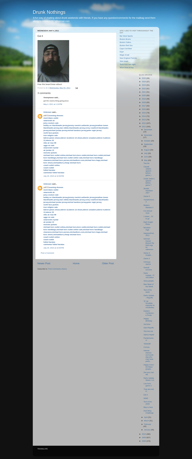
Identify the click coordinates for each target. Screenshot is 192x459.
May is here (148, 407)
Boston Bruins (125, 39)
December (148, 130)
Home (76, 263)
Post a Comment (47, 253)
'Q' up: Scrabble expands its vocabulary (149, 304)
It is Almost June (148, 212)
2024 (144, 82)
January (147, 430)
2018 (144, 102)
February (147, 424)
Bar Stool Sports (126, 36)
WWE (146, 398)
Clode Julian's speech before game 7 (149, 182)
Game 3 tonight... (148, 254)
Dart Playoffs (149, 328)
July (146, 153)
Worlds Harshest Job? (148, 191)
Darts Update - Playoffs (149, 296)
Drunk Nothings (49, 12)
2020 (144, 95)
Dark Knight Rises (148, 223)
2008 (144, 441)
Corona (146, 347)
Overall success (148, 269)
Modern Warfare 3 (148, 206)
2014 (144, 116)
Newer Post (43, 263)
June (146, 157)
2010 (144, 434)
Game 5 (147, 196)
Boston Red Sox (126, 45)
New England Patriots (128, 58)
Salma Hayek (149, 335)
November (148, 135)
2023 (144, 85)
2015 (144, 113)
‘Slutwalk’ (147, 344)
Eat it (146, 395)
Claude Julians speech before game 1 (147, 171)
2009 (144, 437)
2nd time (147, 324)
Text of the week (148, 291)
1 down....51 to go (148, 217)
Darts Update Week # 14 (149, 379)
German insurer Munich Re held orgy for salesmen (149, 244)
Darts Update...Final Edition (149, 275)
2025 (144, 78)
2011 (144, 127)
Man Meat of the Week (148, 285)
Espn (122, 52)
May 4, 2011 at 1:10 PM (52, 104)
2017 (144, 106)
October (147, 141)
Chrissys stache (147, 263)
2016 (144, 109)
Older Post (108, 263)
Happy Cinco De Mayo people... (149, 367)
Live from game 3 (147, 385)
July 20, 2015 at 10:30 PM (53, 176)
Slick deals (124, 61)
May (146, 160)
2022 (144, 89)
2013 (144, 120)
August (147, 150)
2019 (144, 99)
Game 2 (147, 258)
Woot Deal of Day (127, 68)
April (146, 417)
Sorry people (149, 281)
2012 (144, 123)
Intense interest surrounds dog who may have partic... (148, 356)
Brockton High (147, 229)
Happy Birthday (148, 320)
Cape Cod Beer (126, 49)
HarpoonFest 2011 (149, 234)
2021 (144, 92)
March (146, 421)
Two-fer (146, 163)
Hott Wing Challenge (149, 412)
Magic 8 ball (124, 55)
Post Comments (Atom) (57, 269)
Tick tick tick (148, 331)
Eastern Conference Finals (149, 313)
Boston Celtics (125, 42)
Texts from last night (128, 64)
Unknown (47, 112)
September (148, 144)
